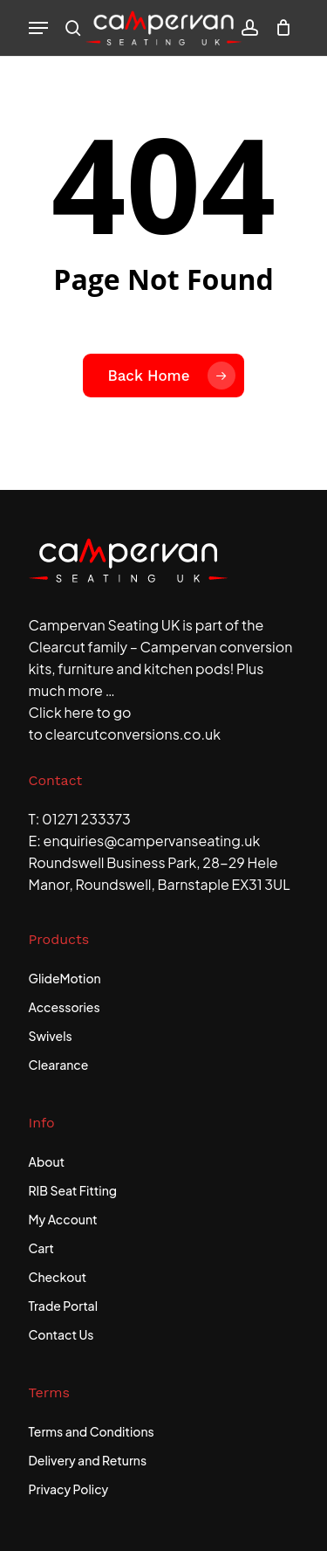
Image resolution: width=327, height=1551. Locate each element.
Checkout (58, 1277)
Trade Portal (64, 1305)
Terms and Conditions (91, 1431)
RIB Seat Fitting (73, 1190)
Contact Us (61, 1334)
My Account (63, 1219)
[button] (38, 28)
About (47, 1161)
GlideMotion (65, 978)
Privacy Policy (69, 1489)
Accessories (64, 1007)
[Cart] (279, 27)
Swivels (50, 1036)
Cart (41, 1248)
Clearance (59, 1064)
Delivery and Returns (88, 1460)
